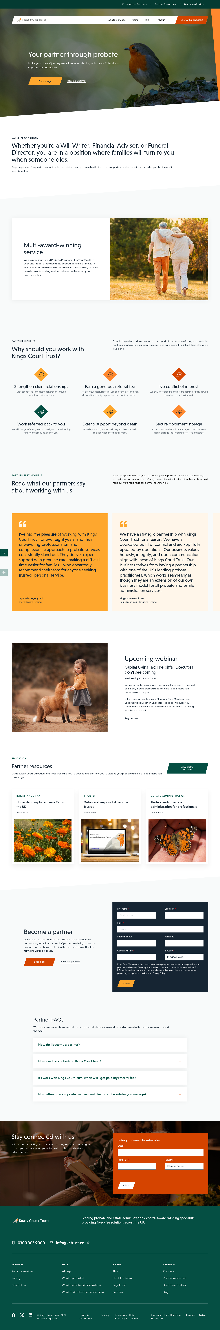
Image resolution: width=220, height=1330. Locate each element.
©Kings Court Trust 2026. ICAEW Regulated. (52, 1317)
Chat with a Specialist (192, 20)
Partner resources (174, 1278)
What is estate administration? (81, 1285)
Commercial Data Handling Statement (126, 1317)
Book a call (39, 961)
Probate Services (116, 20)
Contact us (19, 1285)
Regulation (119, 1285)
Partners (168, 1271)
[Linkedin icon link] (30, 1316)
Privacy (105, 1315)
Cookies (191, 1315)
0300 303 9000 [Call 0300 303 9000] (28, 1242)
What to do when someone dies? (83, 1292)
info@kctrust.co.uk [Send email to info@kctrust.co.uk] (70, 1242)
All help (66, 1271)
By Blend (203, 1315)
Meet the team (122, 1278)
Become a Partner (194, 4)
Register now (132, 718)
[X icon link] (22, 1316)
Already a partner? (70, 961)
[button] (4, 552)
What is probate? (73, 1278)
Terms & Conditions (86, 1317)
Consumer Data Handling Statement (166, 1317)
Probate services (23, 1271)
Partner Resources (165, 4)
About (163, 20)
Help (148, 20)
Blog (166, 1292)
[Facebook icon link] (13, 1316)
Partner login (45, 81)
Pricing (135, 20)
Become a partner (76, 81)
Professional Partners (134, 4)
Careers (117, 1292)
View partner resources (187, 768)
